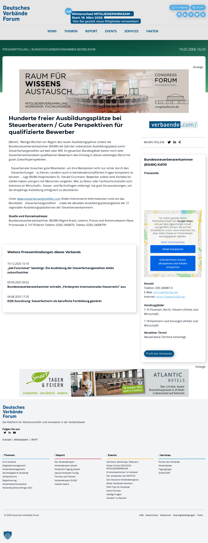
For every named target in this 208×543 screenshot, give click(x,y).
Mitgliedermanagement (14, 465)
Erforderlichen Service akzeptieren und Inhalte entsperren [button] (173, 263)
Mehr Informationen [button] (173, 242)
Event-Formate (113, 490)
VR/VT (34, 439)
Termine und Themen (65, 476)
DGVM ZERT (164, 472)
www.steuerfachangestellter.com (38, 199)
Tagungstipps (165, 469)
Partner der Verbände (169, 461)
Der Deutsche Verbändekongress (122, 479)
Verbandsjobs (165, 465)
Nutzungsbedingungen (184, 515)
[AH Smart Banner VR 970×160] (104, 371)
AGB (141, 515)
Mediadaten (21, 439)
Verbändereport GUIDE (66, 480)
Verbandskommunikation (14, 484)
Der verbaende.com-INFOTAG (120, 475)
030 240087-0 (164, 288)
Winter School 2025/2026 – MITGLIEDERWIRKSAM (119, 467)
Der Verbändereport (64, 461)
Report (91, 31)
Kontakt (6, 439)
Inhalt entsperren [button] (172, 249)
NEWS (52, 31)
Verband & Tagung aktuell (67, 469)
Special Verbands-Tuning (67, 472)
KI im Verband (9, 461)
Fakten (152, 31)
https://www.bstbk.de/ (170, 297)
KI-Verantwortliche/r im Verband (122, 472)
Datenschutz (152, 515)
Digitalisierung (9, 480)
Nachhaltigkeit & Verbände (15, 472)
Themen (71, 31)
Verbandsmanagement (13, 469)
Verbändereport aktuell (66, 465)
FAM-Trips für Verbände (118, 487)
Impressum (165, 515)
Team (200, 515)
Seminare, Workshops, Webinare (122, 461)
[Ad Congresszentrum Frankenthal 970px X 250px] (104, 71)
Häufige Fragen (113, 494)
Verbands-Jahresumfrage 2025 (17, 487)
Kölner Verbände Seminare (119, 483)
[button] (7, 535)
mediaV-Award (62, 484)
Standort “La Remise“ (116, 498)
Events (111, 31)
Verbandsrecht (9, 476)
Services (131, 31)
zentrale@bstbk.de (165, 292)
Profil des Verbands (159, 353)
